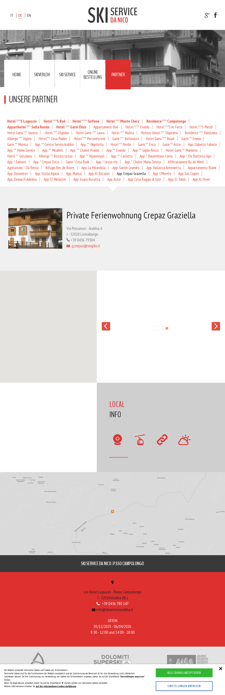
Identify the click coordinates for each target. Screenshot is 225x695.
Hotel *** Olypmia (57, 132)
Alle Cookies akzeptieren (184, 672)
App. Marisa (73, 173)
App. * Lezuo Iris (107, 161)
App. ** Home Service (21, 150)
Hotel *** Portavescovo (89, 138)
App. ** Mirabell (52, 150)
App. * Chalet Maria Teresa (143, 161)
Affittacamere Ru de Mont (186, 161)
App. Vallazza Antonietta (163, 167)
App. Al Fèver (201, 179)
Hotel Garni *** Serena (22, 132)
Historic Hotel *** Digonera (159, 132)
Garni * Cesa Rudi (77, 161)
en (29, 15)
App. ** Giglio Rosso (146, 150)
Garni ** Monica (17, 144)
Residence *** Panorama (201, 132)
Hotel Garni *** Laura (90, 132)
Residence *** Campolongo (166, 121)
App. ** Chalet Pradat (84, 150)
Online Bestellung (93, 74)
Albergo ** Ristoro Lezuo (56, 156)
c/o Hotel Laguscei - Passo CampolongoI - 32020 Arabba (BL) (112, 591)
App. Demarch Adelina (22, 179)
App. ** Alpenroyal (92, 156)
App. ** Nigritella (92, 144)
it (11, 15)
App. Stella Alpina (47, 173)
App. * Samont (16, 161)
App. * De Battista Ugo (195, 156)
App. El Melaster (55, 179)
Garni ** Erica (147, 144)
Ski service (67, 74)
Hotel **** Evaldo (137, 126)
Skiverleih (42, 74)
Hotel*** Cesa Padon (53, 138)
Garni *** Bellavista (125, 138)
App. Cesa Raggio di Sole (144, 179)
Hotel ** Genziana (19, 156)
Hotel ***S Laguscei (22, 121)
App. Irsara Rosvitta (86, 179)
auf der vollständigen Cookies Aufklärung (56, 686)
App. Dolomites (17, 173)
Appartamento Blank (202, 167)
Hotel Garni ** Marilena (181, 150)
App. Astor (114, 179)
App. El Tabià (177, 179)
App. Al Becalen (99, 173)
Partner (118, 74)
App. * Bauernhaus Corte (156, 156)
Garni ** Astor (172, 144)
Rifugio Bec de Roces (59, 167)
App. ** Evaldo (115, 150)
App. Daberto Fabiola (202, 144)
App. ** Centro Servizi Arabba (54, 144)
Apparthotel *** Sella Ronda (28, 126)
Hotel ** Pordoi (121, 144)
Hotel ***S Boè (54, 121)
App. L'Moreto (162, 173)
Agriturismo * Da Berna (22, 167)
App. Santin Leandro (126, 167)
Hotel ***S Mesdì (201, 126)
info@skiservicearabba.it (112, 610)
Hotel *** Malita (123, 132)
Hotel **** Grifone (86, 121)
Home (16, 74)
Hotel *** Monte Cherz (122, 121)
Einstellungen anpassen (184, 686)
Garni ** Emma (191, 138)
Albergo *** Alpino (19, 138)
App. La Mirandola (93, 167)
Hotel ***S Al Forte (169, 126)
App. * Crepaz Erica (46, 161)
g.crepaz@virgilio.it (83, 245)
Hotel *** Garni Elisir (71, 126)
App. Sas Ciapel (188, 173)
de (20, 15)
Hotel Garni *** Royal (160, 138)
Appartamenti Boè (105, 126)
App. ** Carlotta (122, 156)
